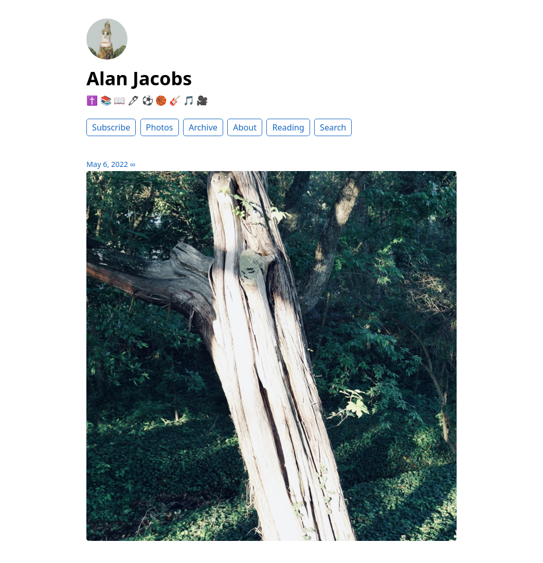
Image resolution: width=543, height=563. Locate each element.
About (245, 127)
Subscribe (111, 127)
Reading (288, 127)
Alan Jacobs (139, 78)
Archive (203, 127)
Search (333, 127)
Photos (159, 127)
